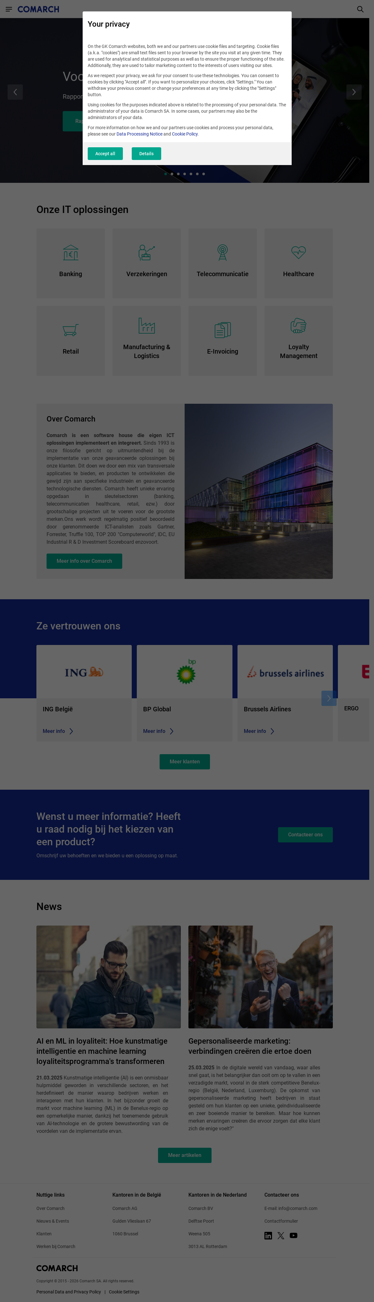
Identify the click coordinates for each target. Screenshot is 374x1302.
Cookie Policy (185, 133)
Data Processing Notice (139, 133)
